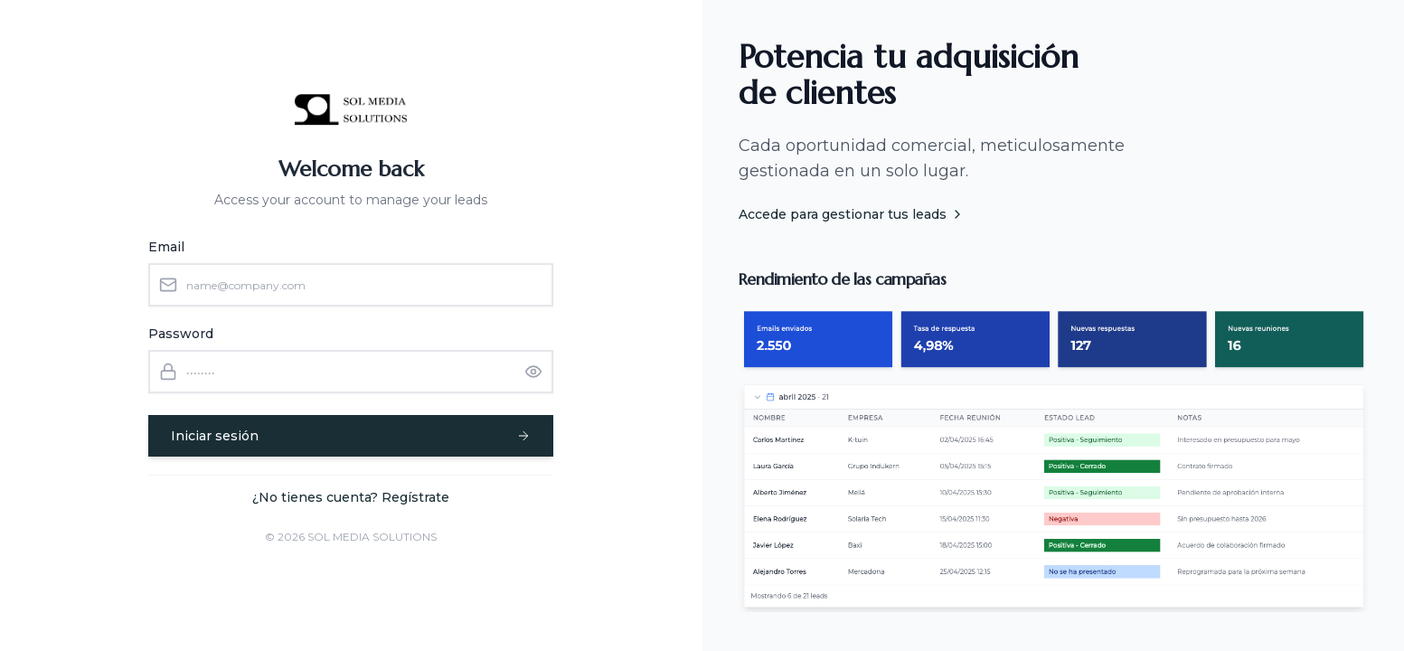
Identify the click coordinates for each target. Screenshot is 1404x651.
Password (180, 334)
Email (166, 247)
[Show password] (533, 372)
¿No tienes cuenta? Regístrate (350, 497)
